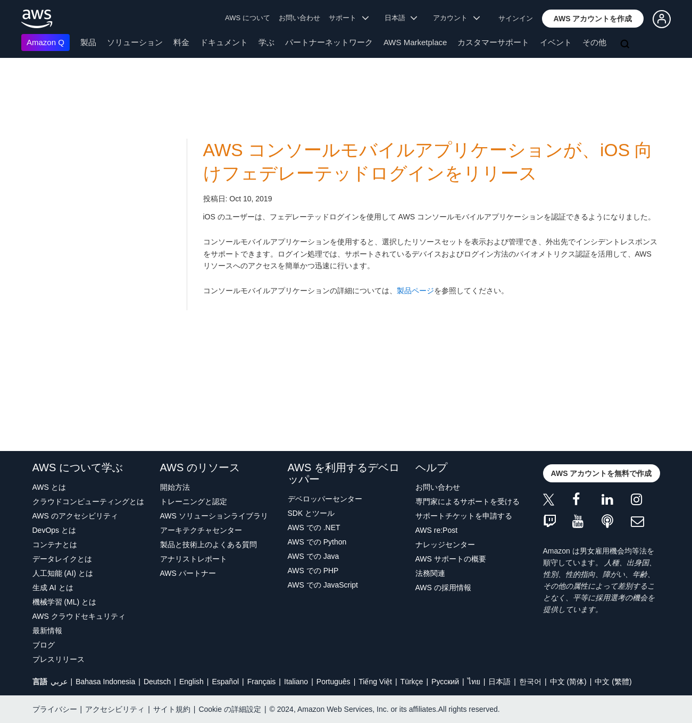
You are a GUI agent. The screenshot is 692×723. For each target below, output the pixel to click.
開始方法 (175, 487)
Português (333, 681)
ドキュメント (224, 42)
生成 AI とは (52, 587)
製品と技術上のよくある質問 (208, 544)
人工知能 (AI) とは (62, 573)
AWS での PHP (313, 570)
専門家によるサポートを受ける (467, 501)
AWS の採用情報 (443, 587)
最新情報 (47, 630)
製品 (88, 42)
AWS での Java (313, 556)
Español (225, 681)
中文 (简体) (568, 681)
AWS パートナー (188, 573)
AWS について (247, 18)
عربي (59, 681)
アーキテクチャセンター (201, 530)
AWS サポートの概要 (450, 559)
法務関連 (430, 573)
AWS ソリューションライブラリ (214, 516)
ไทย (474, 681)
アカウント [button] (456, 18)
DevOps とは (54, 530)
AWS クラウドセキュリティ (79, 616)
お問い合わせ (299, 18)
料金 (181, 42)
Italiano (296, 681)
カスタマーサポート (493, 42)
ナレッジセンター (445, 544)
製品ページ (415, 290)
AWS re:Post (436, 530)
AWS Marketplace (415, 42)
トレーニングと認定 (193, 501)
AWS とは (49, 487)
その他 (594, 42)
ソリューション (135, 42)
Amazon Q (45, 42)
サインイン (515, 18)
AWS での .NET (314, 527)
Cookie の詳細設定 (229, 709)
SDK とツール (311, 513)
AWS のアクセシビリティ (75, 516)
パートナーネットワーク (329, 42)
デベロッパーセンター (325, 499)
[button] (593, 19)
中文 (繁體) (613, 681)
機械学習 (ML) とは (64, 602)
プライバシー (54, 709)
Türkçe (412, 681)
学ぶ (266, 42)
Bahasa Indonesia (105, 681)
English (191, 681)
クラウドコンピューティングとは (88, 501)
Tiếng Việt (375, 681)
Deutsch (157, 681)
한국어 (530, 681)
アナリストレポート (193, 559)
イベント (556, 42)
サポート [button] (349, 18)
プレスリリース (58, 659)
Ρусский (445, 681)
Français (261, 681)
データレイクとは (62, 559)
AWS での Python (317, 542)
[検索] (626, 45)
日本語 (499, 681)
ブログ (43, 645)
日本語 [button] (401, 18)
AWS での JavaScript (323, 585)
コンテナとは (54, 544)
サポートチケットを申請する (463, 516)
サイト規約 (171, 709)
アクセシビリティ (115, 709)
